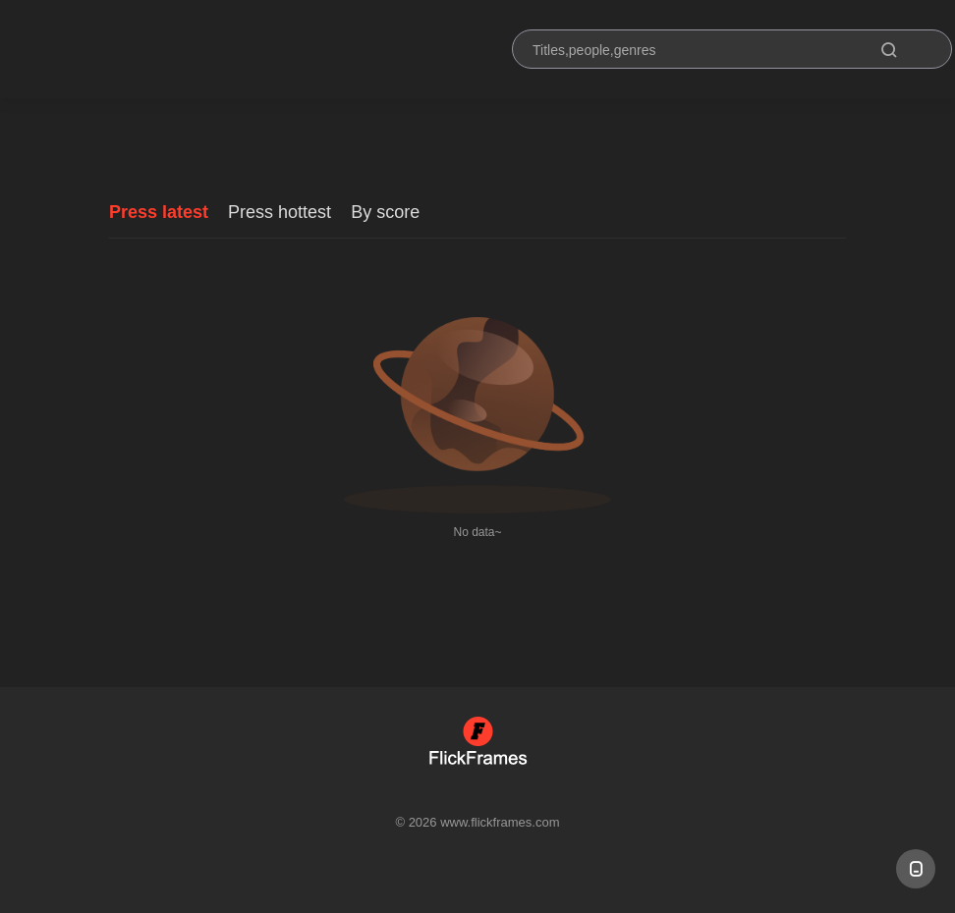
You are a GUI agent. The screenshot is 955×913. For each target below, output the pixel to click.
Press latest (158, 212)
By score (385, 212)
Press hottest (279, 212)
